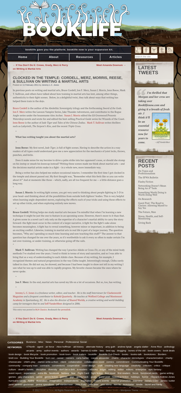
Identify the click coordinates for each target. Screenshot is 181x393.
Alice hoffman (64, 346)
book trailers (79, 354)
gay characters (26, 377)
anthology (169, 346)
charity (169, 358)
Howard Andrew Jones (163, 377)
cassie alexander (100, 358)
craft (100, 365)
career (60, 358)
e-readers (82, 369)
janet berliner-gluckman (21, 384)
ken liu (117, 384)
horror (145, 377)
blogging (121, 350)
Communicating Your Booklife (147, 362)
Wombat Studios (96, 390)
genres (63, 377)
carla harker (82, 358)
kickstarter (128, 384)
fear (73, 373)
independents (71, 380)
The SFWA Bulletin (148, 177)
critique (166, 365)
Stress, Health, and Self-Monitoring (151, 217)
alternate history (94, 346)
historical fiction (120, 377)
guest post (104, 377)
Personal (58, 342)
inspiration (86, 380)
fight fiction (97, 373)
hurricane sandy (17, 380)
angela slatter (141, 346)
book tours (65, 354)
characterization (154, 358)
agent (40, 346)
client (63, 362)
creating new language (117, 365)
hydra (31, 380)
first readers (124, 373)
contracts (45, 365)
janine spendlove (45, 384)
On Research (145, 199)
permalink (65, 309)
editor (121, 369)
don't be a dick (67, 369)
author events (51, 350)
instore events (101, 380)
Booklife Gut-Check (109, 354)
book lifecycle (31, 354)
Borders (162, 354)
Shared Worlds (77, 300)
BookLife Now (47, 390)
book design (15, 354)
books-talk (136, 354)
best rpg (110, 350)
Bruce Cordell (20, 108)
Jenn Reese (19, 122)
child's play (29, 362)
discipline (41, 369)
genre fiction (51, 377)
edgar (103, 369)
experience (30, 373)
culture (12, 369)
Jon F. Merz (19, 111)
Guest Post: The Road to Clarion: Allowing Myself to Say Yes (152, 205)
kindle (139, 384)
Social (83, 342)
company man (30, 365)
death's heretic (26, 369)
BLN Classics (41, 309)
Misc (40, 342)
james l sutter (168, 380)
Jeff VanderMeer (54, 303)
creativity (136, 365)
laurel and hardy (153, 384)
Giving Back (144, 222)
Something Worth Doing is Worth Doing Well (152, 193)
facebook (54, 373)
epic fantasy (155, 369)
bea (102, 350)
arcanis (30, 350)
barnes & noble (89, 350)
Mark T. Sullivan (95, 122)
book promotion (49, 354)
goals (94, 377)
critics (157, 365)
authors (65, 350)
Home (22, 57)
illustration (41, 380)
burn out (50, 358)
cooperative (73, 365)
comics (110, 362)
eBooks (93, 369)
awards (75, 350)
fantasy (65, 373)
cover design (88, 365)
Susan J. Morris (72, 115)
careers (70, 358)
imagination (55, 380)
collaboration (75, 362)
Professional (72, 342)
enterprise (141, 369)
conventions (58, 365)
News (49, 342)
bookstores (150, 354)
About (53, 57)
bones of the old (137, 350)
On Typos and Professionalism (146, 172)
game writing (167, 373)
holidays (135, 377)
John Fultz (80, 384)
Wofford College (96, 296)
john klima (106, 384)
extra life (42, 373)
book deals (169, 350)
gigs (72, 377)
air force (50, 346)
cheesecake (15, 362)
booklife (92, 354)
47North (30, 346)
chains (115, 358)
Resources (84, 57)
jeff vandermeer (64, 384)
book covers (154, 350)
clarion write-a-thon (48, 362)
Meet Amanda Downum (111, 65)
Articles (115, 57)
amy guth (110, 346)
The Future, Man (147, 212)
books (125, 354)
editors (129, 369)
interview (138, 380)
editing (111, 369)
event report (15, 373)
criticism (147, 365)
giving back (82, 377)
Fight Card (83, 373)
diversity (52, 369)
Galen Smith (112, 390)
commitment (122, 362)
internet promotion (121, 380)
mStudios (143, 390)
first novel (110, 373)
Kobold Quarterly (63, 296)
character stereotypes (132, 358)
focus (135, 373)
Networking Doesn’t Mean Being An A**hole (152, 187)
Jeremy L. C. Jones (25, 292)
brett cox (13, 358)
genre (39, 377)
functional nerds (149, 373)
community (14, 365)
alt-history (78, 346)
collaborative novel (94, 362)
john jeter (94, 384)
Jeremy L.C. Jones (50, 85)
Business (31, 342)
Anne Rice (156, 346)
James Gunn (151, 380)
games (12, 377)
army (39, 350)
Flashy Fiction (145, 181)
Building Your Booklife (31, 358)
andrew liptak (125, 346)
